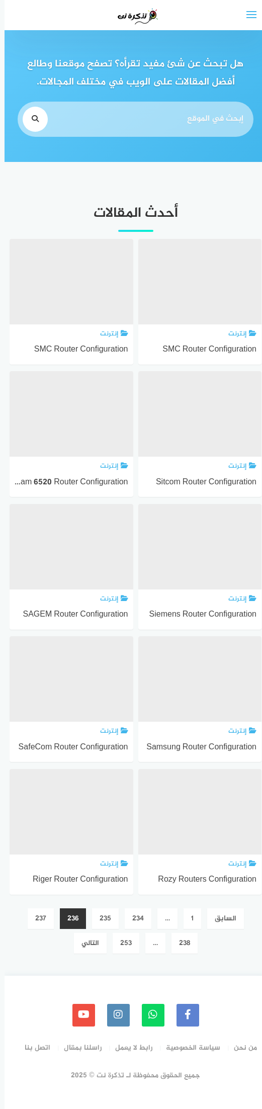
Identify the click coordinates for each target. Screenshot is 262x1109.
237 (36, 918)
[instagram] (114, 1015)
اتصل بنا (33, 1048)
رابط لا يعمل (129, 1048)
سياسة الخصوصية (188, 1048)
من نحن (240, 1048)
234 (133, 918)
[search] (30, 119)
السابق (221, 918)
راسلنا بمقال (78, 1048)
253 (121, 943)
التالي (86, 943)
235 (101, 918)
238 (180, 943)
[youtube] (79, 1015)
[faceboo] (183, 1015)
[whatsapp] (148, 1015)
